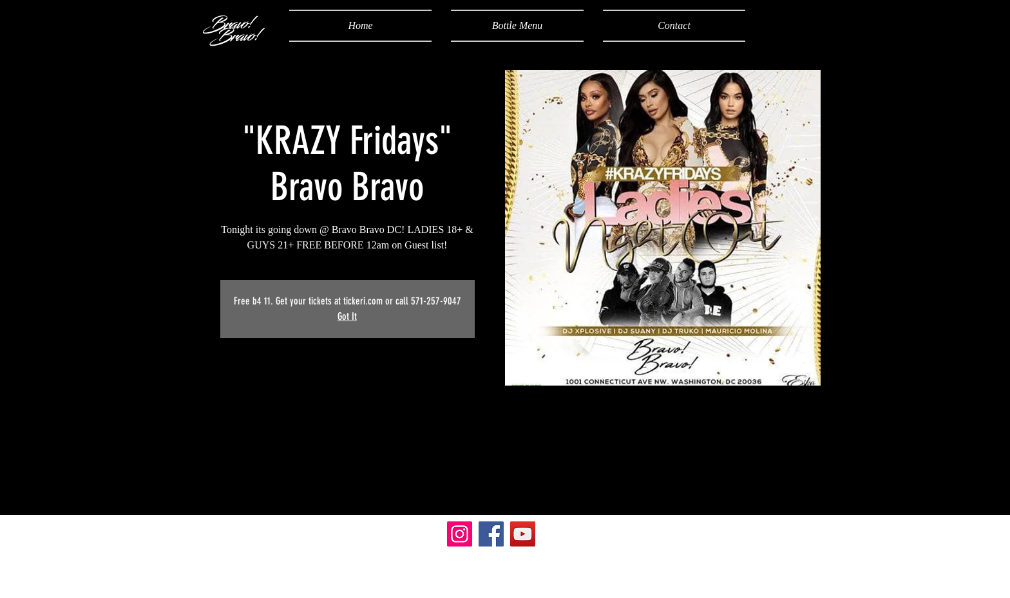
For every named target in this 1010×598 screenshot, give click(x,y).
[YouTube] (522, 534)
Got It (347, 316)
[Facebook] (491, 534)
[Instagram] (459, 534)
